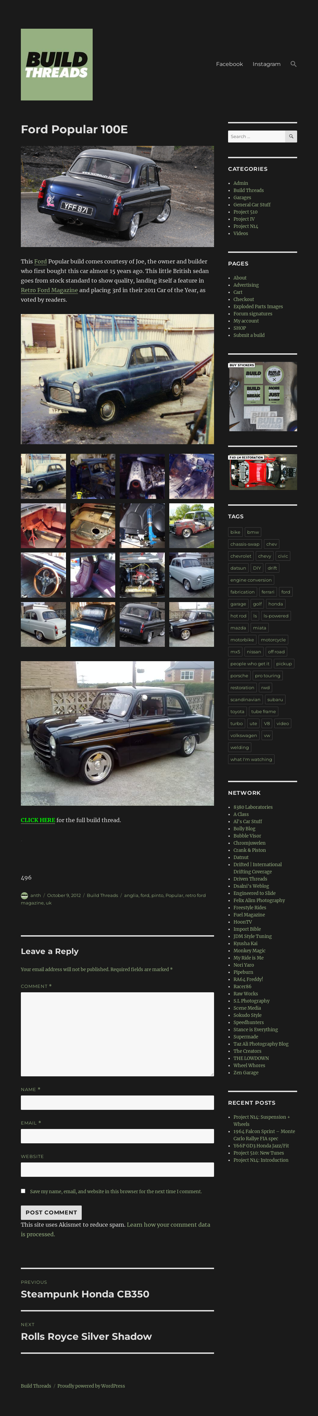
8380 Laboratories (253, 807)
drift (272, 568)
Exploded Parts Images (258, 307)
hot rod (238, 615)
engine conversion (251, 580)
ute (253, 723)
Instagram (267, 64)
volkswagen (243, 735)
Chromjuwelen (250, 843)
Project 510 (245, 212)
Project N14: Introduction (261, 1160)
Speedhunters (249, 1022)
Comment (36, 986)
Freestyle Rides (250, 908)
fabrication (242, 592)
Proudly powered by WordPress (91, 1386)
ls (255, 615)
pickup (284, 663)
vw (267, 735)
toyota (237, 711)
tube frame (263, 711)
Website (32, 1156)
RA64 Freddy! (248, 979)
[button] (294, 64)
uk (49, 903)
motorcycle (273, 639)
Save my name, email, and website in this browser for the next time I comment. (116, 1192)
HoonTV (243, 922)
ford (145, 895)
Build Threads (102, 895)
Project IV (244, 219)
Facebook (229, 64)
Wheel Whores (249, 1065)
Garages (242, 198)
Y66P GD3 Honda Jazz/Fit (261, 1146)
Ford (40, 261)
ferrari (268, 592)
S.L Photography (251, 1001)
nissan (254, 651)
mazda (238, 627)
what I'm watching (251, 759)
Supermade (246, 1037)
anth (35, 895)
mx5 (235, 651)
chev (271, 544)
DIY (257, 568)
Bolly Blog (244, 829)
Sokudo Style (248, 1015)
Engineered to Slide (255, 893)
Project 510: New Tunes (259, 1153)
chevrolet (240, 556)
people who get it (249, 663)
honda (275, 604)
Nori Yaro (244, 965)
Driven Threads (250, 879)
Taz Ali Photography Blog (261, 1044)
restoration (242, 687)
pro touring (267, 675)
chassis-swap (245, 544)
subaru (275, 699)
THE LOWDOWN (251, 1058)
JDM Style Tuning (253, 936)
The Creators (248, 1051)
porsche (239, 675)
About (240, 278)
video (283, 723)
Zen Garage (246, 1073)
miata (259, 627)
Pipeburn (243, 972)
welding (239, 747)
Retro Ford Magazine (49, 290)
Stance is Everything (256, 1030)
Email (31, 1123)
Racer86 (243, 987)
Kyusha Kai (245, 944)
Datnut (241, 857)
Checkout (244, 299)
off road (276, 651)
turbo (236, 723)
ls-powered (276, 615)
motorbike (242, 639)
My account (246, 321)
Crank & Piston (250, 850)
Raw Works (246, 994)
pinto (157, 895)
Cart (238, 292)
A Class (241, 814)
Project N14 (246, 226)
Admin (241, 183)
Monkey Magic (250, 951)
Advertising (246, 285)
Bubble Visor (247, 836)
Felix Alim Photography (259, 900)
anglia (131, 895)
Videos (241, 233)
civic (283, 556)
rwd (265, 687)
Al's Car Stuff (248, 822)
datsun (238, 568)
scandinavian (245, 699)
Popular (174, 895)
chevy (264, 556)
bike (235, 532)
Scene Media (247, 1008)
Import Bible (247, 929)
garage (238, 604)
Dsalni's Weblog (251, 886)
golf (257, 604)
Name (31, 1089)
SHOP (240, 328)
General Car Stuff (252, 205)
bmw (253, 532)
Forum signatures (253, 314)
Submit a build (249, 335)
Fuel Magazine (249, 915)
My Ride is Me (249, 958)
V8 (267, 723)
